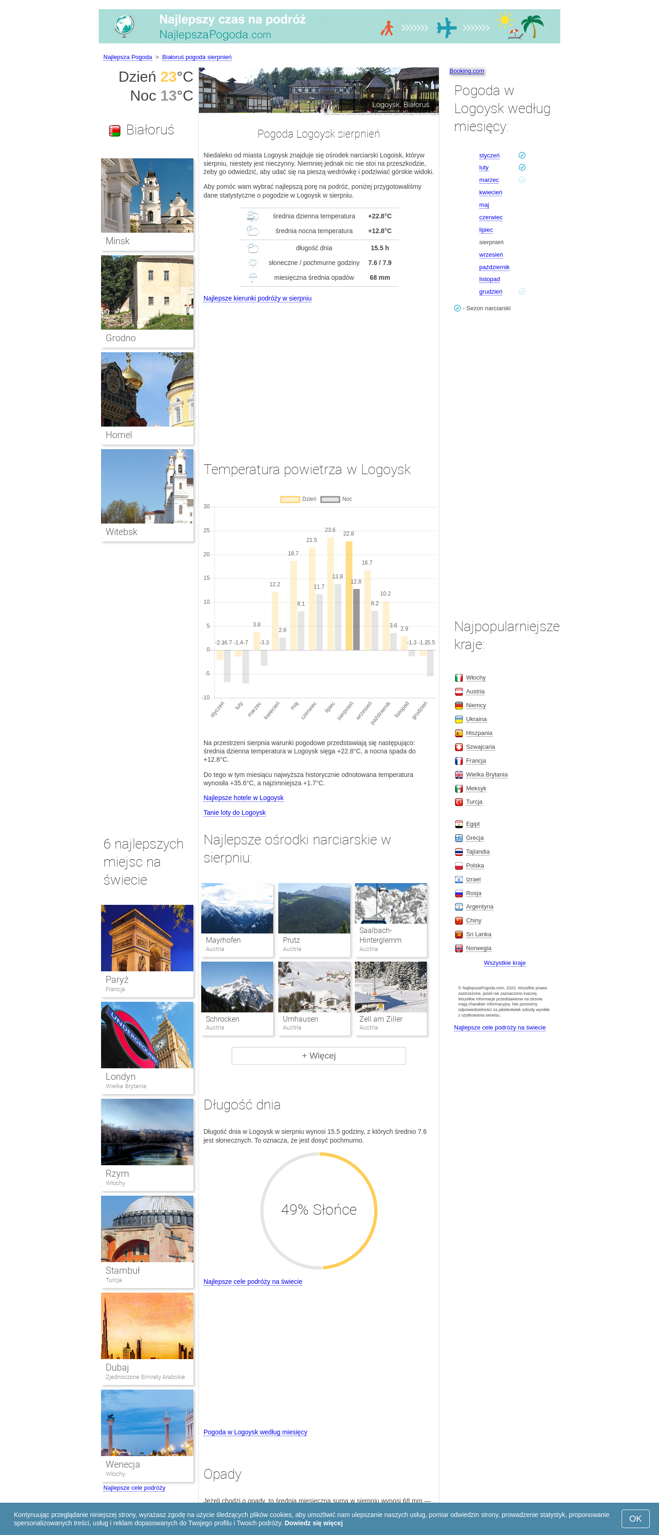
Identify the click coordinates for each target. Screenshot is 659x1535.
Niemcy (476, 705)
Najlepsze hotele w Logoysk (244, 797)
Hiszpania (479, 732)
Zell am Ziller (380, 1019)
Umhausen (300, 1019)
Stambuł (123, 1270)
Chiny (473, 920)
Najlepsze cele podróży (134, 1487)
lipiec (486, 229)
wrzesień (491, 254)
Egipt (473, 823)
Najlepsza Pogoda (127, 57)
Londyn (121, 1076)
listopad (489, 279)
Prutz (291, 940)
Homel (119, 434)
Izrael (473, 879)
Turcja (114, 1279)
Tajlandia (478, 851)
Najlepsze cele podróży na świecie (253, 1281)
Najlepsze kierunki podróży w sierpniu (258, 298)
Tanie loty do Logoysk (235, 812)
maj (484, 204)
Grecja (475, 837)
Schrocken (223, 1019)
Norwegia (478, 948)
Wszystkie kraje (505, 962)
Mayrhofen (223, 940)
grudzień (491, 291)
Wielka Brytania (126, 1086)
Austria (475, 691)
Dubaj (117, 1367)
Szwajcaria (480, 746)
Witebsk (122, 531)
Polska (475, 865)
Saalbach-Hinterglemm (380, 935)
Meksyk (476, 788)
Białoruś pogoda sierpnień (197, 57)
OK (635, 1518)
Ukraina (476, 719)
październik (494, 267)
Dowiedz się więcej (314, 1523)
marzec (489, 179)
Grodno (121, 337)
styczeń (489, 155)
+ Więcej (318, 1055)
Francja (115, 989)
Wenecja (123, 1464)
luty (484, 167)
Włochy (115, 1183)
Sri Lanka (478, 934)
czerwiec (491, 217)
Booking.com (466, 70)
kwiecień (491, 192)
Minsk (118, 241)
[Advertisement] (319, 373)
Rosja (473, 893)
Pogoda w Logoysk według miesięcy (255, 1432)
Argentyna (479, 906)
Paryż (117, 979)
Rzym (117, 1173)
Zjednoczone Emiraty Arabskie (145, 1376)
